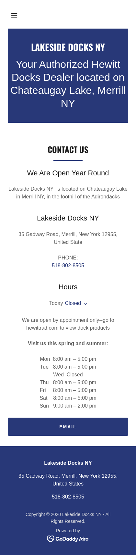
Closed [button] (73, 303)
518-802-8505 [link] (68, 265)
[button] (14, 15)
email (68, 426)
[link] (68, 47)
